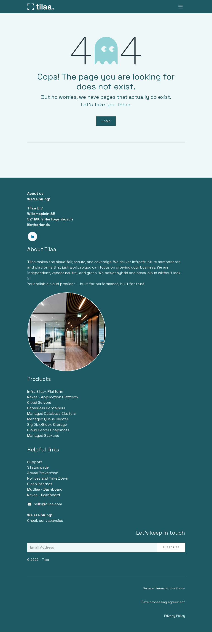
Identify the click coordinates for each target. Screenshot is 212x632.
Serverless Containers (46, 408)
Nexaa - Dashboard (43, 494)
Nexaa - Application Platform (52, 397)
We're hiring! (38, 199)
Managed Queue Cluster (47, 419)
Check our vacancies (45, 520)
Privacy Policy (174, 616)
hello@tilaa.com (48, 504)
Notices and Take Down (47, 478)
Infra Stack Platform (45, 391)
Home (106, 121)
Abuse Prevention (42, 472)
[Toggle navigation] (180, 6)
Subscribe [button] (171, 547)
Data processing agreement (163, 602)
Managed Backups (43, 435)
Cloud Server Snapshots (48, 430)
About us (35, 193)
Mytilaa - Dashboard (44, 489)
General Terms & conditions (164, 588)
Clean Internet (39, 483)
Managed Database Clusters (51, 413)
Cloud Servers (39, 402)
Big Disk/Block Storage (47, 424)
